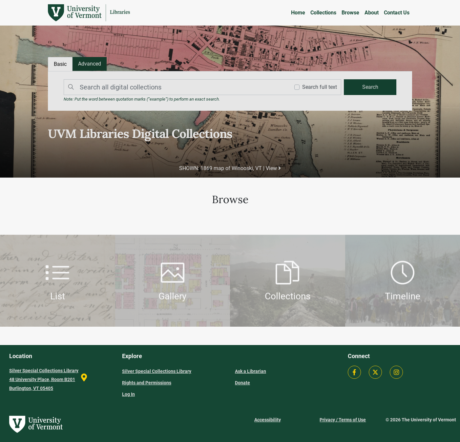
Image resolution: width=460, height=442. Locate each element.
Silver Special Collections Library (156, 371)
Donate (242, 382)
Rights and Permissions (146, 382)
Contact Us (396, 13)
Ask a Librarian (250, 371)
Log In (128, 394)
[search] (370, 87)
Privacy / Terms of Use (343, 419)
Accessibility (267, 419)
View (273, 168)
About (372, 13)
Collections (323, 13)
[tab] (90, 64)
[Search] (175, 87)
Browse (350, 13)
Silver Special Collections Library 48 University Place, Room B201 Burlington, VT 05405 (43, 379)
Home (298, 13)
